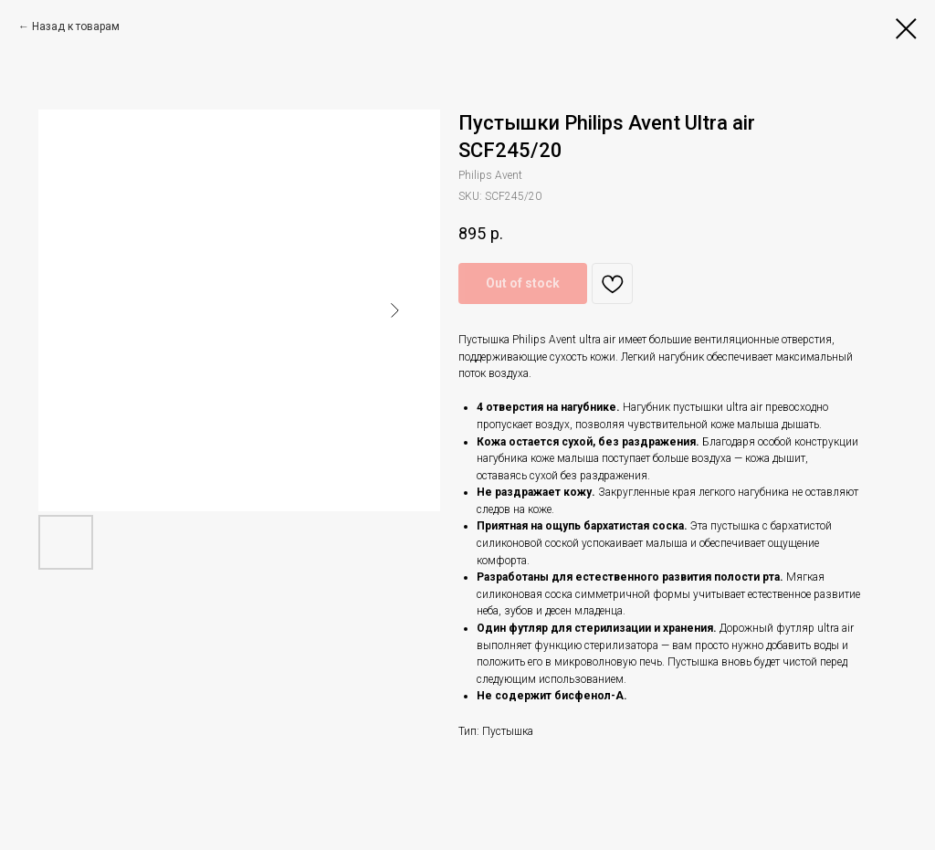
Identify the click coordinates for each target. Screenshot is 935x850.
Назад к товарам (76, 26)
